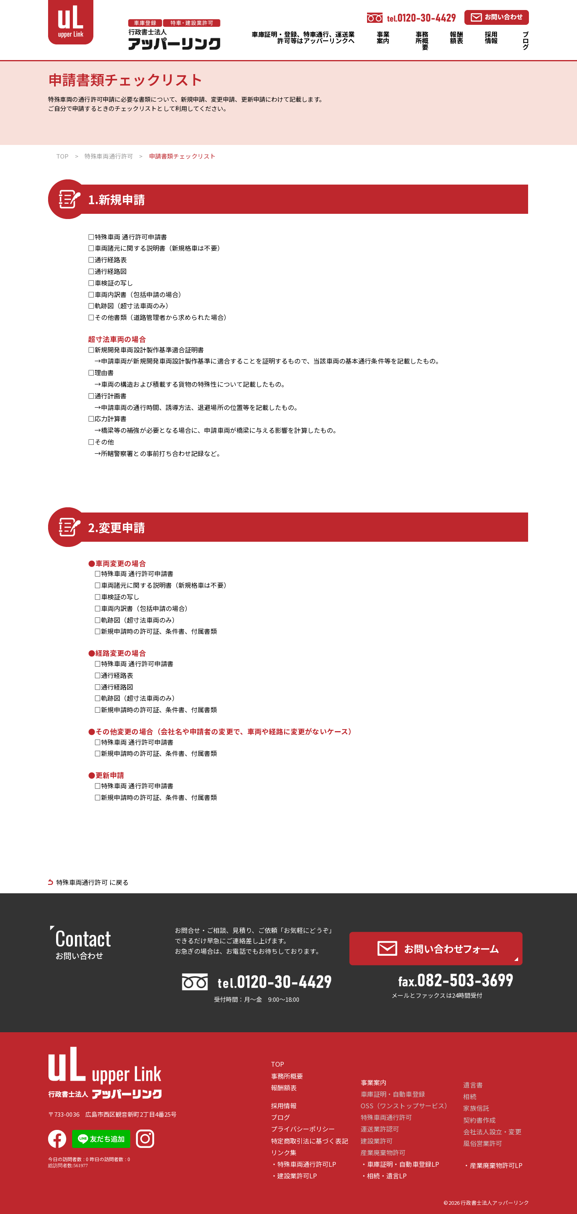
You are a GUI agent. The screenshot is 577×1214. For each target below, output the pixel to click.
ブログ (526, 40)
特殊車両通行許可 (386, 1117)
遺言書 (472, 1085)
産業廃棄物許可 (383, 1152)
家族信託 (476, 1108)
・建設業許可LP (294, 1176)
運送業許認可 (380, 1129)
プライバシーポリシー (303, 1129)
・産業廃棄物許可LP (493, 1165)
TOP (277, 1064)
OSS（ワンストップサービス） (406, 1105)
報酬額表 (456, 37)
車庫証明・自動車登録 (393, 1094)
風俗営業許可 (482, 1143)
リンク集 (284, 1152)
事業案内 (383, 37)
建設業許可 (377, 1141)
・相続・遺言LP (384, 1176)
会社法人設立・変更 (492, 1132)
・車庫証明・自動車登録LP (400, 1164)
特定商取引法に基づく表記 (309, 1141)
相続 (469, 1096)
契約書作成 (479, 1120)
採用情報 (491, 37)
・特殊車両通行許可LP (304, 1164)
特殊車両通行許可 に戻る (92, 882)
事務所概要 (422, 40)
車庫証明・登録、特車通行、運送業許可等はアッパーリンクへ (303, 37)
